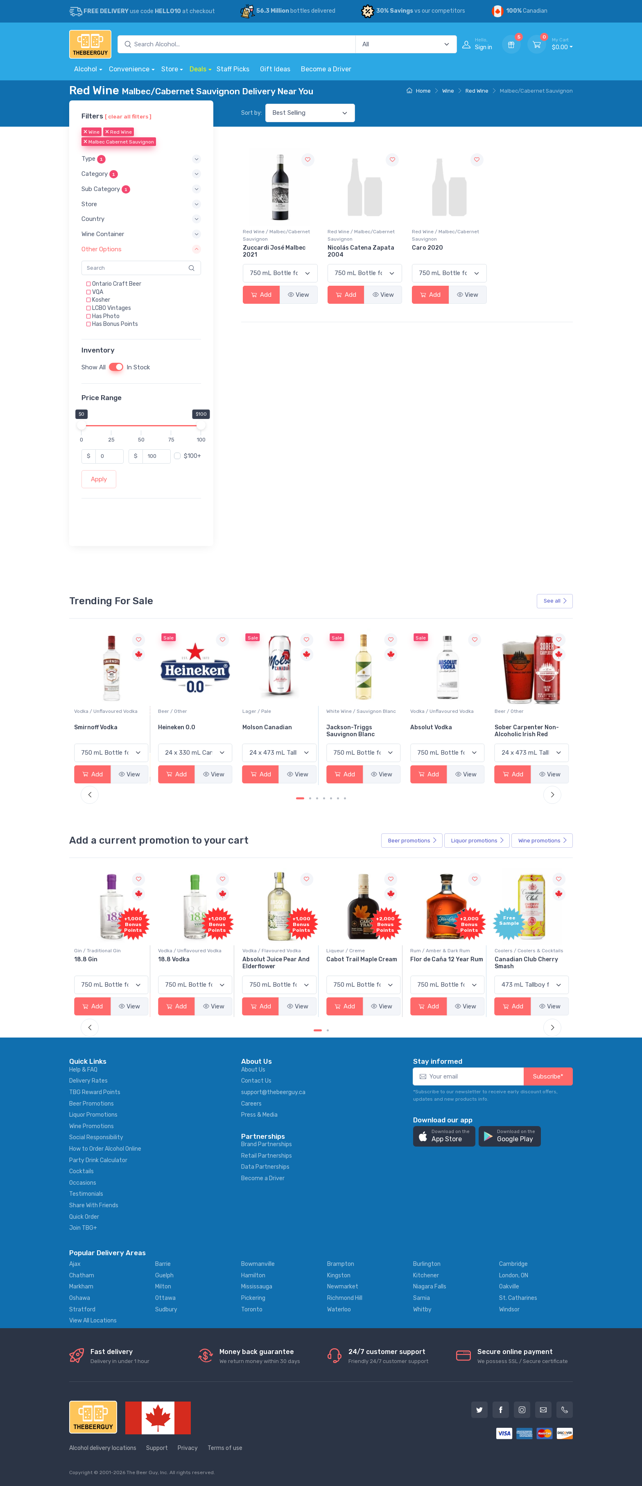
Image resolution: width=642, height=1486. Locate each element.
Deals (198, 69)
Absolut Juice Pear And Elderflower (359, 963)
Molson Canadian (351, 727)
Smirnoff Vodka (179, 727)
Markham (81, 1286)
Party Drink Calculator (98, 1160)
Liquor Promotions (93, 1114)
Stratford (82, 1309)
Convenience (129, 69)
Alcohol (85, 69)
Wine (448, 91)
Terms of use (225, 1448)
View (298, 294)
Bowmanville (258, 1264)
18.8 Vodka (258, 959)
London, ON (513, 1275)
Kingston (338, 1275)
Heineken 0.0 (261, 727)
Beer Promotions (91, 1103)
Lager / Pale (340, 711)
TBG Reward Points (94, 1092)
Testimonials (86, 1193)
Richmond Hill (344, 1298)
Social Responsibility (96, 1137)
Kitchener (426, 1275)
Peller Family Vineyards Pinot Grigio (107, 731)
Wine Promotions (91, 1126)
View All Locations (93, 1320)
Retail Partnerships (266, 1155)
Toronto (251, 1309)
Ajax (75, 1264)
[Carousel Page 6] (338, 798)
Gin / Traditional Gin (181, 950)
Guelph (164, 1275)
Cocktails (81, 1171)
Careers (251, 1103)
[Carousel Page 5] (331, 798)
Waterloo (339, 1309)
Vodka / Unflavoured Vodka (190, 711)
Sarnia (421, 1298)
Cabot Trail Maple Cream (445, 959)
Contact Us (256, 1080)
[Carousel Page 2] (310, 798)
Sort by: (251, 112)
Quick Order (84, 1216)
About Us (253, 1069)
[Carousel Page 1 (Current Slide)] (300, 798)
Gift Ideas (275, 69)
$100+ (192, 456)
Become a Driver (326, 69)
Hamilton (253, 1275)
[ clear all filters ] (128, 116)
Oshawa (79, 1298)
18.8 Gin (169, 959)
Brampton (340, 1264)
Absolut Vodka (515, 727)
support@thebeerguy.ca (273, 1092)
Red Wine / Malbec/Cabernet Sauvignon (276, 235)
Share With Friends (93, 1205)
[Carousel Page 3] (317, 798)
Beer (412, 841)
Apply (99, 479)
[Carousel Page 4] (324, 798)
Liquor (477, 841)
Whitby (422, 1309)
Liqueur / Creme (429, 950)
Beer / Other (256, 711)
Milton (163, 1286)
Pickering (253, 1298)
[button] (141, 159)
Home (419, 91)
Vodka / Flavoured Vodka (355, 950)
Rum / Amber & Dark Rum (524, 950)
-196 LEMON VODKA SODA (110, 959)
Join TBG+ (83, 1227)
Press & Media (259, 1114)
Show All (93, 367)
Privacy (188, 1448)
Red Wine (477, 91)
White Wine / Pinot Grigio (103, 711)
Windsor (509, 1309)
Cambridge (513, 1264)
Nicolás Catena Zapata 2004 (361, 251)
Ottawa (165, 1298)
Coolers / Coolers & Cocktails (108, 950)
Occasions (82, 1182)
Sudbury (166, 1309)
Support (157, 1448)
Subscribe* (548, 1076)
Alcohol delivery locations (102, 1448)
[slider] (81, 425)
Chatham (81, 1275)
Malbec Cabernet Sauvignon (119, 142)
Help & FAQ (83, 1069)
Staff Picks (233, 69)
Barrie (163, 1264)
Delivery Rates (88, 1080)
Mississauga (256, 1286)
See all (555, 601)
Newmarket (342, 1286)
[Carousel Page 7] (345, 798)
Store (169, 69)
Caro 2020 (427, 247)
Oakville (509, 1286)
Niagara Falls (429, 1286)
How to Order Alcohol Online (105, 1148)
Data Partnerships (265, 1166)
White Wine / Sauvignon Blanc (445, 711)
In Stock (138, 367)
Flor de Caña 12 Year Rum (531, 959)
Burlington (427, 1264)
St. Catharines (518, 1298)
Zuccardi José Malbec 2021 (274, 251)
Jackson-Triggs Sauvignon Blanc (434, 731)
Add (261, 294)
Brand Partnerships (266, 1144)
